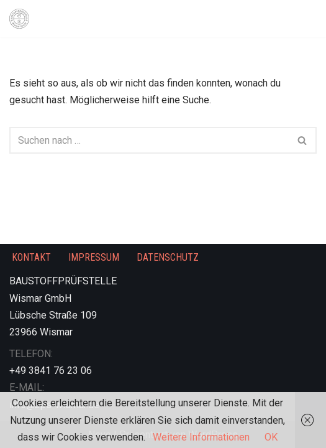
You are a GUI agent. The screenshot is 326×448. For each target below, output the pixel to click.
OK (271, 437)
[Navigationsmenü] (302, 18)
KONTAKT (31, 257)
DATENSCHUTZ (168, 257)
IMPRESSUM (93, 257)
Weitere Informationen (201, 437)
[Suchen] (149, 140)
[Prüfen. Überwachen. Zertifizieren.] (22, 19)
